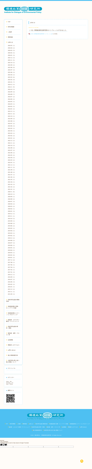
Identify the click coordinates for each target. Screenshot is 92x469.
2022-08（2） (11, 148)
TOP (8, 21)
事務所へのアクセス (12, 345)
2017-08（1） (11, 262)
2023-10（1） (11, 116)
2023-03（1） (11, 133)
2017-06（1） (11, 265)
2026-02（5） (11, 53)
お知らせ (9, 42)
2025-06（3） (11, 72)
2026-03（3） (11, 50)
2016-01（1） (11, 286)
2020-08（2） (11, 199)
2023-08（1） (11, 121)
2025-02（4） (11, 79)
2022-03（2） (11, 160)
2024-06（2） (11, 99)
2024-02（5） (11, 106)
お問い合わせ (11, 350)
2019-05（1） (11, 228)
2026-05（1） (11, 45)
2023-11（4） (11, 113)
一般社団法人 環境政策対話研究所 (42, 435)
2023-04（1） (11, 131)
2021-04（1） (11, 182)
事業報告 (9, 37)
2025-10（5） (11, 62)
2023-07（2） (11, 123)
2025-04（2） (11, 74)
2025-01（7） (11, 82)
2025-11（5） (11, 60)
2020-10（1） (11, 194)
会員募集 (9, 340)
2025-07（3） (11, 70)
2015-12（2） (11, 289)
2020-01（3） (11, 211)
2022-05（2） (11, 155)
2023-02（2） (11, 135)
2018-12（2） (11, 238)
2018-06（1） (11, 245)
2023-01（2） (11, 138)
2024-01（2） (11, 109)
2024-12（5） (11, 84)
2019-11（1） (11, 216)
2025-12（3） (11, 57)
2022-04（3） (11, 157)
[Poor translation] (5, 445)
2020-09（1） (11, 196)
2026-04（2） (11, 48)
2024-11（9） (11, 87)
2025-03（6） (11, 77)
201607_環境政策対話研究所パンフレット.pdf (41, 33)
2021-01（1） (11, 189)
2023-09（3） (11, 118)
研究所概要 (10, 27)
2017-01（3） (11, 272)
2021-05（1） (11, 179)
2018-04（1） (11, 250)
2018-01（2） (11, 257)
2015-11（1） (11, 291)
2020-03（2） (11, 206)
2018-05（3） (11, 247)
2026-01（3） (11, 55)
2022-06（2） (11, 152)
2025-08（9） (11, 67)
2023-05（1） (11, 128)
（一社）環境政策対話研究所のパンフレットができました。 (48, 30)
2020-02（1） (11, 208)
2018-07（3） (11, 243)
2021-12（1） (11, 165)
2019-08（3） (11, 223)
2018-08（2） (11, 240)
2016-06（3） (11, 282)
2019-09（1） (11, 221)
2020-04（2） (11, 204)
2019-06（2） (11, 226)
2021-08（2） (11, 172)
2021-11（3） (11, 167)
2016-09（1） (11, 277)
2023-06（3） (11, 126)
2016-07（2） (11, 279)
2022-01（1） (11, 162)
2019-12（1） (11, 213)
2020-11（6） (11, 191)
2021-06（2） (11, 177)
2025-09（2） (11, 65)
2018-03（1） (11, 252)
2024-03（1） (11, 104)
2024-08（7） (11, 94)
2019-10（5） (11, 218)
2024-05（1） (11, 101)
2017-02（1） (11, 269)
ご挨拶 (9, 32)
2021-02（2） (11, 187)
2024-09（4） (11, 92)
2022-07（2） (11, 150)
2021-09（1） (11, 169)
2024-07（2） (11, 96)
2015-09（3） (11, 294)
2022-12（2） (11, 140)
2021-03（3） (11, 184)
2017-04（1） (11, 267)
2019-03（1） (11, 233)
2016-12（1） (11, 274)
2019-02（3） (11, 235)
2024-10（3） (11, 89)
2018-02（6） (11, 255)
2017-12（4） (11, 260)
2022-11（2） (11, 143)
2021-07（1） (11, 174)
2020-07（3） (11, 201)
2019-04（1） (11, 230)
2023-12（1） (11, 111)
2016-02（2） (11, 284)
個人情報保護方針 (12, 355)
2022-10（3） (11, 145)
